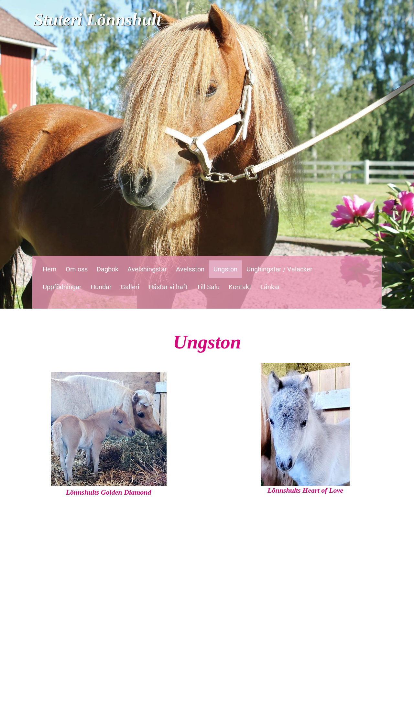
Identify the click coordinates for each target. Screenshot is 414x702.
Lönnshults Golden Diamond (108, 492)
